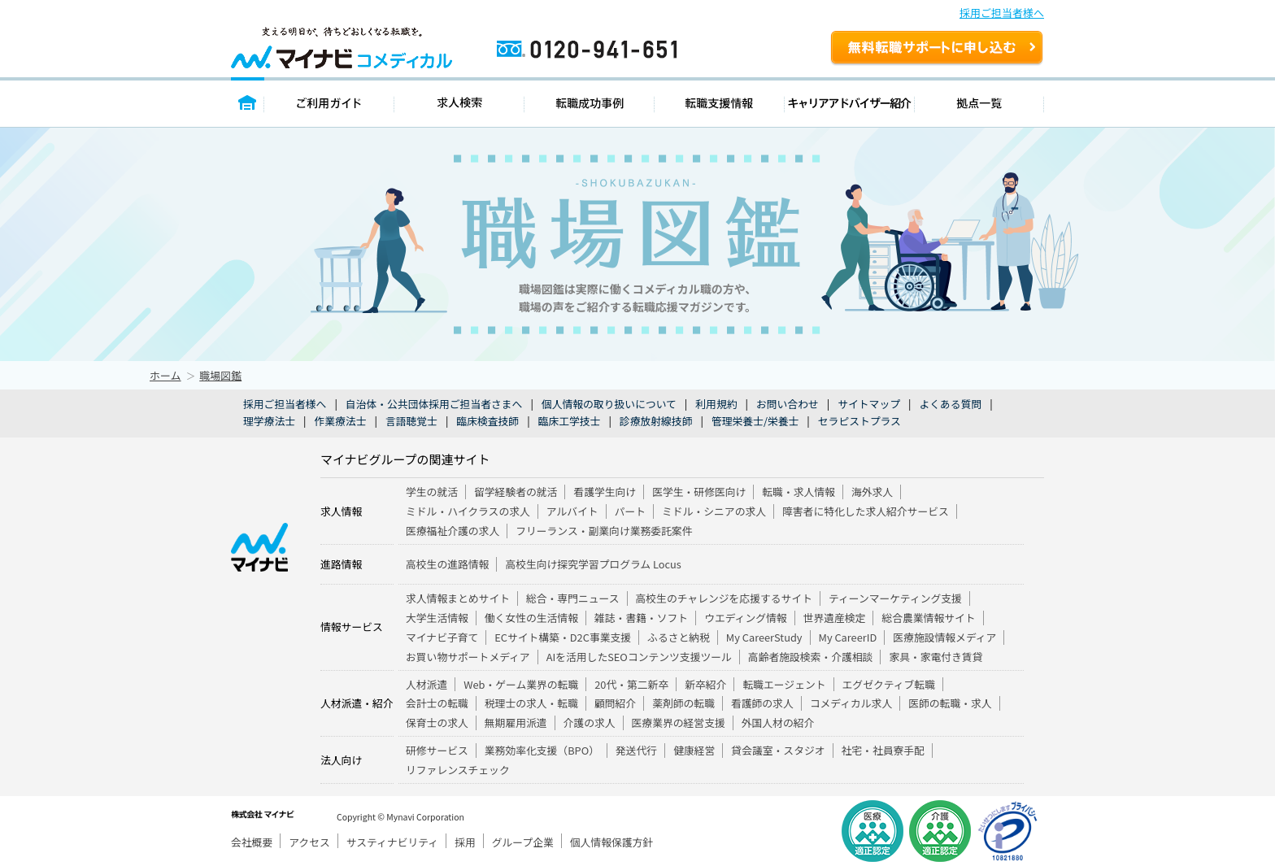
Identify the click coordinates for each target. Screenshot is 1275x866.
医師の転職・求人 (949, 703)
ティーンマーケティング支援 (895, 598)
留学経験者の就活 (515, 491)
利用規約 (716, 403)
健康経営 (694, 750)
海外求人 (872, 491)
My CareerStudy (764, 637)
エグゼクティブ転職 (888, 684)
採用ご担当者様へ (1002, 12)
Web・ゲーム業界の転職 (520, 684)
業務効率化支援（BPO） (542, 750)
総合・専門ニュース (573, 598)
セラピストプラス (859, 421)
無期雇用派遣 (516, 722)
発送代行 (636, 750)
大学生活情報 (437, 617)
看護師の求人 (762, 703)
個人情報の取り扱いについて (609, 403)
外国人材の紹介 (778, 722)
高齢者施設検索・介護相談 (810, 656)
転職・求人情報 (798, 491)
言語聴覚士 (411, 421)
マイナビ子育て (442, 637)
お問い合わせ (787, 403)
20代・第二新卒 (631, 684)
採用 (465, 842)
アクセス (309, 842)
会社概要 (251, 842)
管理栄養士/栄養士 (755, 421)
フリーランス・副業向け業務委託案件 (604, 530)
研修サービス (437, 750)
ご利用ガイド (329, 102)
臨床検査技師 (487, 421)
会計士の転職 (437, 703)
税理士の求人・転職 (531, 703)
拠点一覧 (979, 102)
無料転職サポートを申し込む (937, 49)
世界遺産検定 (834, 617)
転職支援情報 (720, 102)
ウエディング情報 (745, 617)
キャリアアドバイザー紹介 (850, 102)
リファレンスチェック (458, 769)
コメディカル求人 (851, 703)
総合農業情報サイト (928, 617)
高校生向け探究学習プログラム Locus (593, 564)
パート (630, 511)
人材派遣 (426, 684)
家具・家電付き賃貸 (935, 656)
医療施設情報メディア (944, 637)
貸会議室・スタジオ (778, 750)
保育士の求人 (437, 722)
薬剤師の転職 (683, 703)
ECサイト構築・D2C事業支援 (562, 637)
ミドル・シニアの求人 (714, 511)
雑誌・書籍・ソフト (641, 617)
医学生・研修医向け (699, 491)
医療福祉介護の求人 (452, 530)
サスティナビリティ (392, 842)
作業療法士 (340, 421)
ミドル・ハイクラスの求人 (468, 511)
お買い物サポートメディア (468, 656)
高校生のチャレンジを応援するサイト (724, 598)
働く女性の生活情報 (531, 617)
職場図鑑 (220, 375)
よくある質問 (950, 403)
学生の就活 (432, 491)
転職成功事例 (589, 102)
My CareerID (848, 637)
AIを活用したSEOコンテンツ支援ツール (639, 656)
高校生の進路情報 (447, 564)
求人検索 (459, 102)
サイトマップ (869, 403)
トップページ (247, 102)
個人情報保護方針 (611, 842)
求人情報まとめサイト (458, 598)
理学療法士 (269, 421)
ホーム (165, 375)
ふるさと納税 (678, 637)
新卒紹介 (705, 684)
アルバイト (572, 511)
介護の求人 (590, 722)
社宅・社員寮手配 (883, 750)
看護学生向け (604, 491)
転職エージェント (783, 684)
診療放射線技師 (656, 421)
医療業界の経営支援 (678, 722)
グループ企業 (523, 842)
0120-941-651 (656, 56)
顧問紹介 (615, 703)
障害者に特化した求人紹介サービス (865, 511)
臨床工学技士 (569, 421)
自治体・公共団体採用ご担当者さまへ (434, 403)
